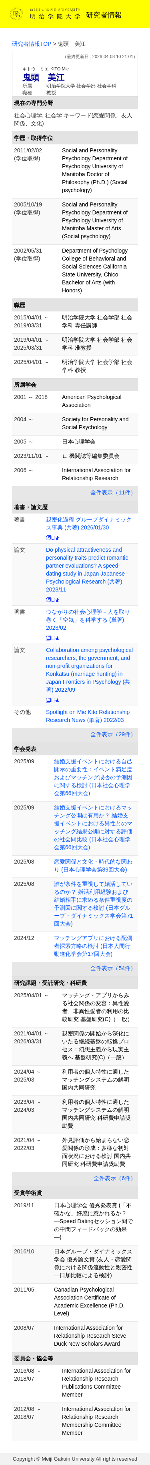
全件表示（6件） (115, 1178)
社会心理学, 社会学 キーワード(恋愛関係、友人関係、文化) (73, 119)
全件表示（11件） (113, 492)
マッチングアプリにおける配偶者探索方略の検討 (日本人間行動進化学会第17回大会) (93, 946)
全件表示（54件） (113, 968)
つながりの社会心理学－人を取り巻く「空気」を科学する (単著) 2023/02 (88, 620)
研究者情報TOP (32, 44)
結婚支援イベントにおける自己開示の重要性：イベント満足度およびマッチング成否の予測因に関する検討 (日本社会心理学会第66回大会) (93, 777)
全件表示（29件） (113, 734)
